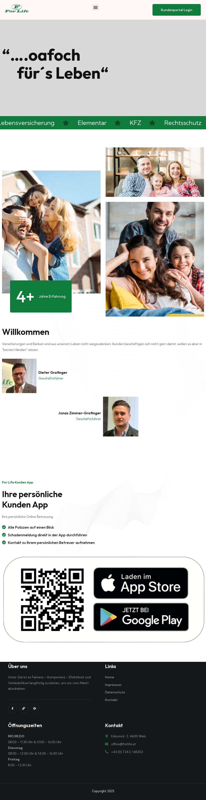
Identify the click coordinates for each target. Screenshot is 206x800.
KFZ (136, 123)
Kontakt (111, 700)
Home (109, 677)
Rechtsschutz (183, 123)
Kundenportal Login (176, 10)
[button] (95, 7)
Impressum (113, 685)
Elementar (93, 123)
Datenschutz (115, 692)
